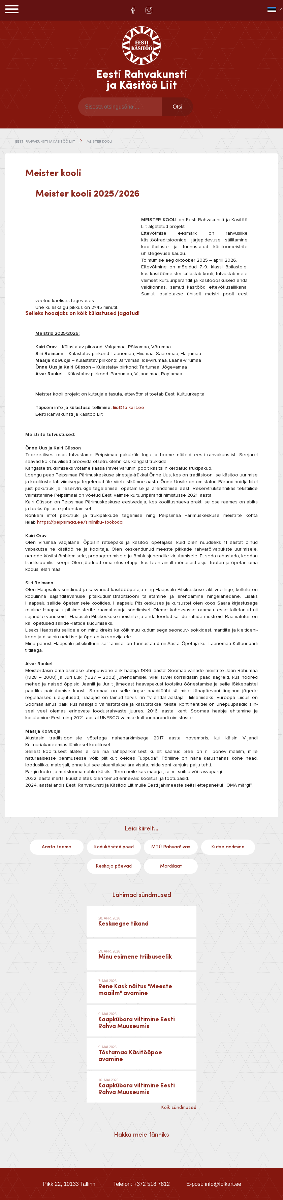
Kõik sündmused (178, 1107)
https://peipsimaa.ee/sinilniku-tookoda (80, 522)
